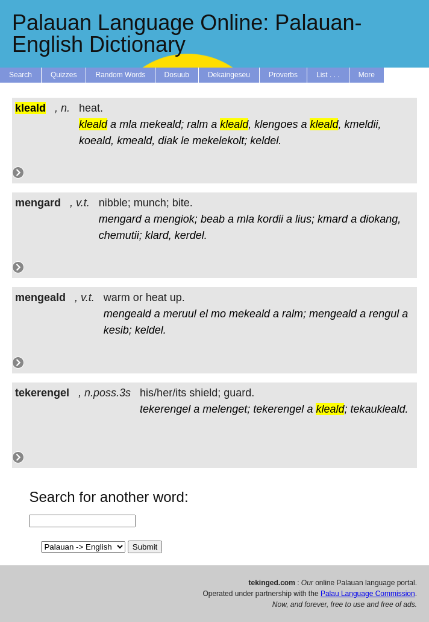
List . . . (328, 75)
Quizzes (64, 75)
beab (213, 219)
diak (168, 141)
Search (20, 75)
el (203, 314)
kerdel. (191, 235)
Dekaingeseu (229, 75)
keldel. (265, 141)
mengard (120, 219)
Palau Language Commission (368, 593)
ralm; (294, 314)
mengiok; (176, 219)
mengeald (127, 314)
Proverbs (283, 75)
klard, (158, 235)
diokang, (380, 219)
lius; (305, 219)
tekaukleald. (379, 409)
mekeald (249, 314)
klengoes (276, 124)
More (367, 75)
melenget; (226, 409)
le (185, 141)
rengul (384, 314)
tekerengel (165, 409)
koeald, (96, 141)
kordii (270, 219)
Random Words (120, 75)
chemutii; (120, 235)
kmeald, (136, 141)
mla (128, 124)
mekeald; (162, 124)
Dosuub (176, 75)
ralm (197, 124)
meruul (179, 314)
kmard (333, 219)
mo (218, 314)
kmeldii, (363, 124)
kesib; (118, 330)
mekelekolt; (219, 141)
